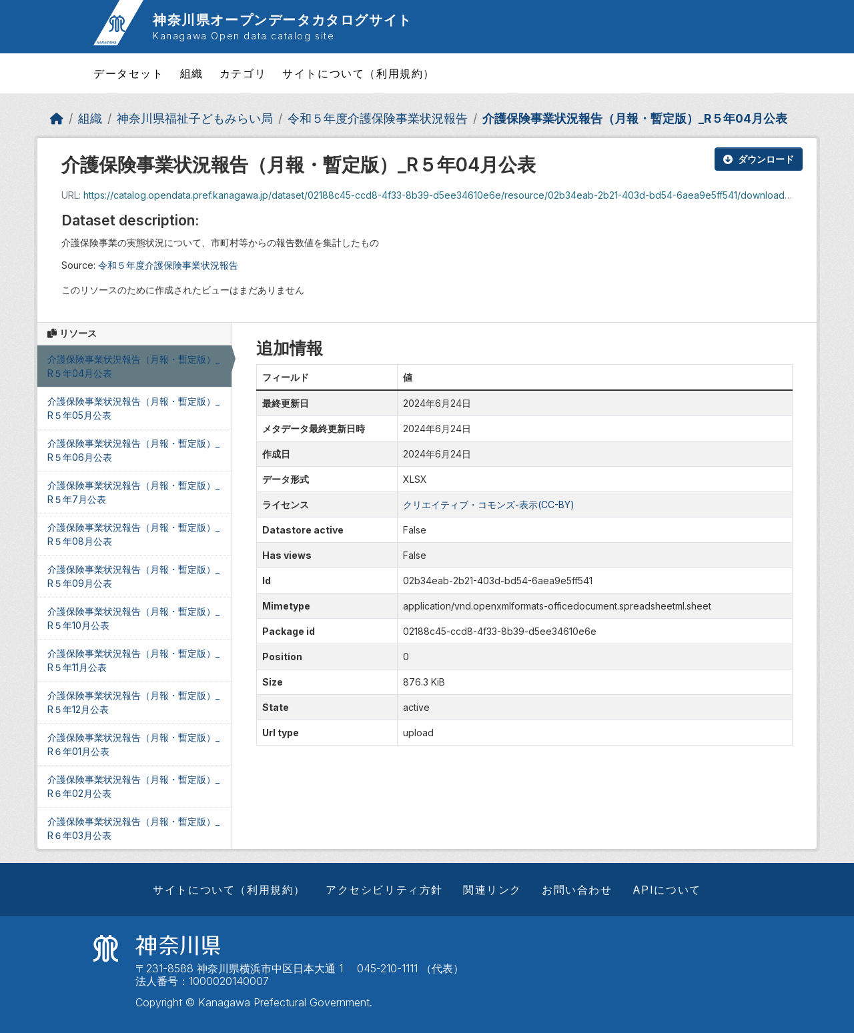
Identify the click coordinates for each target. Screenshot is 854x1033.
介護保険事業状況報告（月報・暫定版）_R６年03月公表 (133, 828)
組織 (191, 73)
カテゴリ (243, 73)
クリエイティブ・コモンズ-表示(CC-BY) (488, 504)
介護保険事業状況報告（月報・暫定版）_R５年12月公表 (133, 702)
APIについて (666, 889)
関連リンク (492, 889)
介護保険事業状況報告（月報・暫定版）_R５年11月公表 (133, 660)
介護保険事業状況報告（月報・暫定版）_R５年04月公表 (634, 118)
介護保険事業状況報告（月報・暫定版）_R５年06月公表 (133, 450)
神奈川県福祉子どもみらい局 (195, 118)
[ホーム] (56, 118)
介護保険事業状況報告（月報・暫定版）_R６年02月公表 (133, 786)
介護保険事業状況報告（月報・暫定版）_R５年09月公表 (133, 576)
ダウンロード (758, 159)
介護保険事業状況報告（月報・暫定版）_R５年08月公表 (133, 534)
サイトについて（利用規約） (358, 73)
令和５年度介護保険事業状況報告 (378, 118)
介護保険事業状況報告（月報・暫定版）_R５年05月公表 (133, 408)
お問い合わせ (577, 889)
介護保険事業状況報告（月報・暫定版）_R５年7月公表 (133, 492)
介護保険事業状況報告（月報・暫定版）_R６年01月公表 (133, 744)
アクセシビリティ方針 (384, 889)
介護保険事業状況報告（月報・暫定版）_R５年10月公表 (133, 618)
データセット (128, 73)
